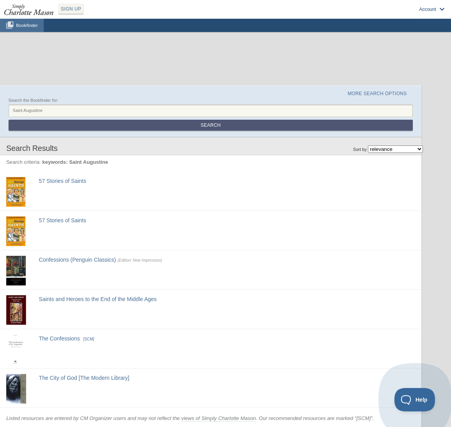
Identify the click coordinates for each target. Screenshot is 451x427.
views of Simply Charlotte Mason (218, 418)
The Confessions (59, 338)
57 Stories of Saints (62, 181)
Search (210, 125)
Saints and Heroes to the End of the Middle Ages (98, 299)
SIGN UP (71, 9)
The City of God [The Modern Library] (84, 378)
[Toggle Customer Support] (414, 399)
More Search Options (377, 93)
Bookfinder (27, 25)
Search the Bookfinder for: (34, 100)
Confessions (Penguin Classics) (77, 260)
